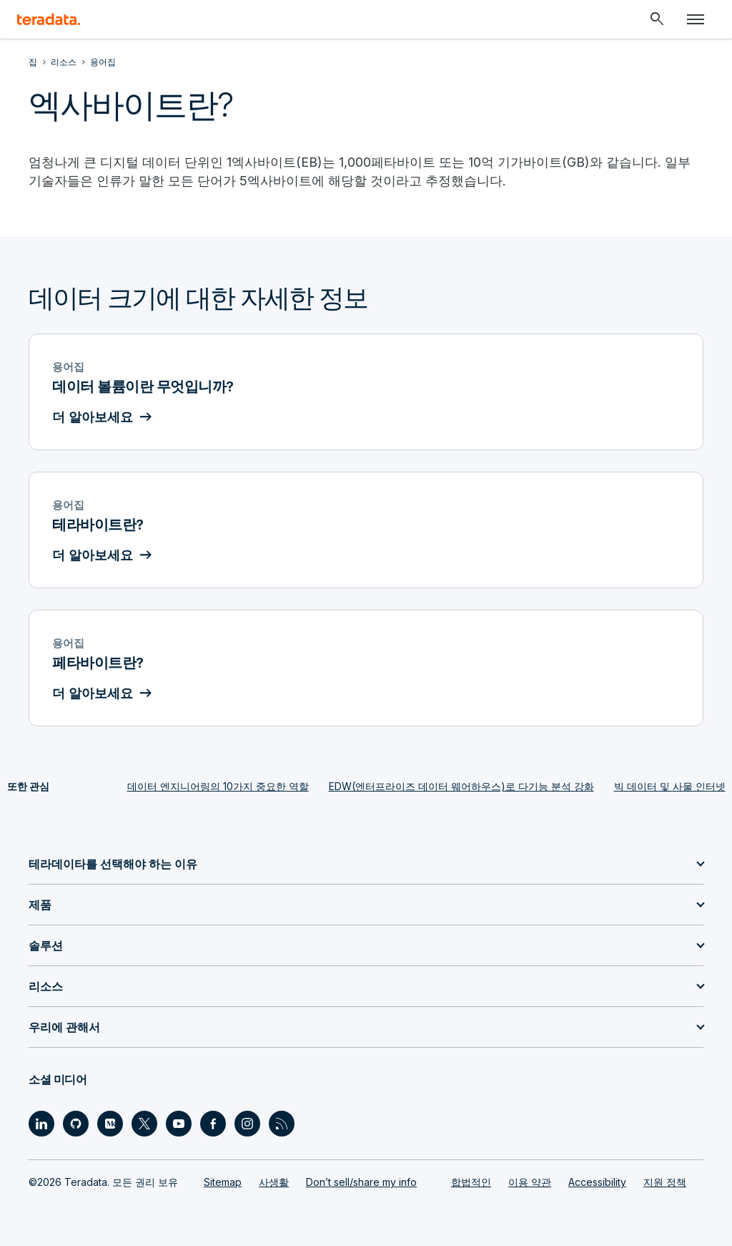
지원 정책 (664, 1182)
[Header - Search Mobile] (657, 19)
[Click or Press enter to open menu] (695, 19)
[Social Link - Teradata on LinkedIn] (41, 1124)
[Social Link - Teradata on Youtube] (179, 1124)
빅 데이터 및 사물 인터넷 (670, 786)
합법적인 (471, 1182)
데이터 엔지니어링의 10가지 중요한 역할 (218, 786)
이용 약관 (529, 1182)
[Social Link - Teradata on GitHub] (76, 1124)
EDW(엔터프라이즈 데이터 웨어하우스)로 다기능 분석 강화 (461, 786)
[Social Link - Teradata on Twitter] (144, 1124)
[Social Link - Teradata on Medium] (110, 1124)
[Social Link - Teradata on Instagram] (247, 1124)
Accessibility (597, 1182)
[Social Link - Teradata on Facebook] (213, 1124)
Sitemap (223, 1182)
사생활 (274, 1182)
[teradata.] (48, 19)
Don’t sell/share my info (361, 1182)
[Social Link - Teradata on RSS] (282, 1124)
